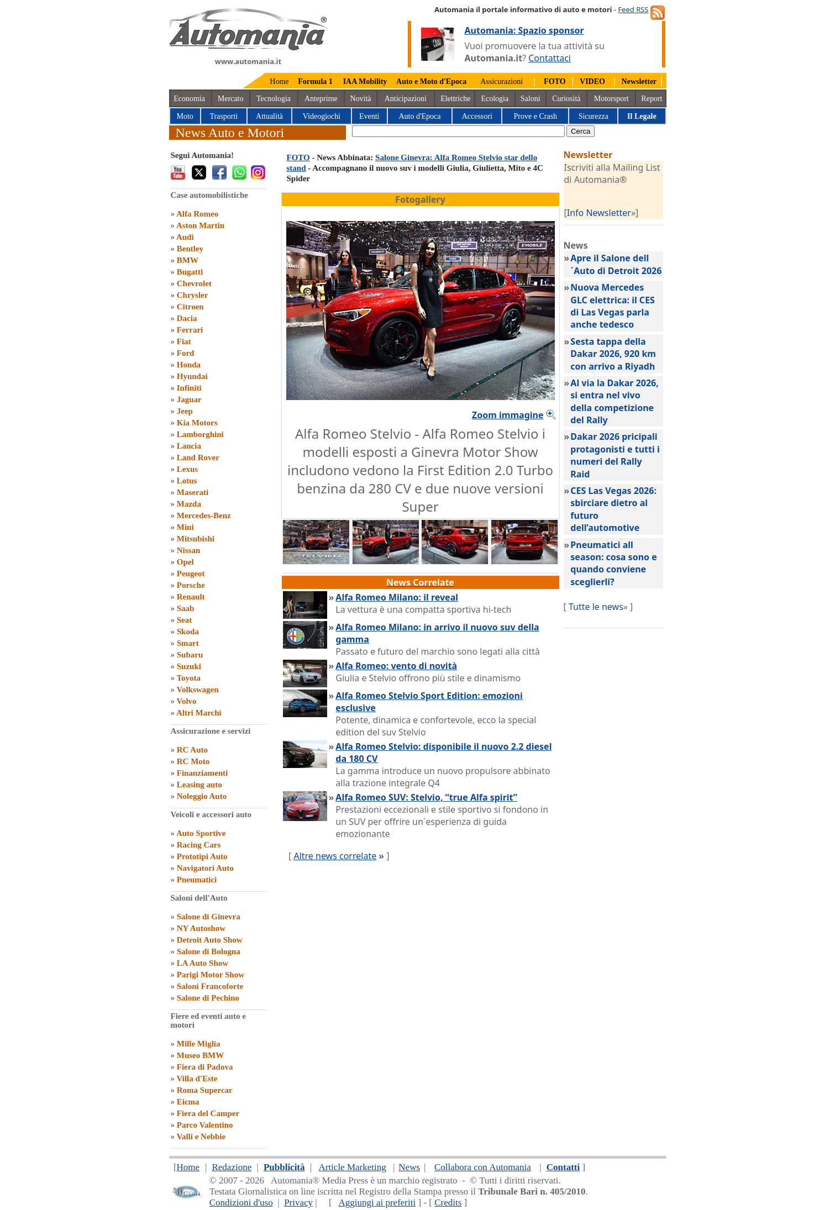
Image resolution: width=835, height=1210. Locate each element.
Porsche (191, 585)
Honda (189, 364)
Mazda (189, 503)
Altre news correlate (334, 856)
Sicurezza (593, 116)
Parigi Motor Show (210, 974)
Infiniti (189, 387)
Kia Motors (197, 422)
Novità (360, 98)
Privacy (298, 1202)
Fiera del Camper (208, 1113)
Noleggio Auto (202, 796)
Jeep (185, 411)
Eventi (369, 116)
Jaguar (189, 399)
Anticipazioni (406, 98)
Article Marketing (352, 1167)
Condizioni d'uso (241, 1202)
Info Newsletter (599, 213)
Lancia (189, 445)
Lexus (187, 469)
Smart (188, 643)
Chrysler (192, 295)
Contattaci (549, 58)
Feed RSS (633, 9)
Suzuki (189, 666)
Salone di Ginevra (208, 916)
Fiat (184, 341)
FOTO (298, 157)
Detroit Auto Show (210, 939)
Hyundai (192, 376)
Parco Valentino (205, 1124)
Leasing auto (199, 784)
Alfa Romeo (197, 213)
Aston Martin (200, 225)
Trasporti (223, 116)
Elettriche (455, 98)
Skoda (188, 631)
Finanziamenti (202, 773)
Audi (185, 237)
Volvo (186, 701)
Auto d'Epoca (419, 116)
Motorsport (611, 98)
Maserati (192, 492)
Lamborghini (200, 434)
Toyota (188, 678)
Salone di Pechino (208, 997)
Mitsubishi (195, 538)
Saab (186, 608)
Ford (186, 353)
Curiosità (566, 98)
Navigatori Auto (205, 868)
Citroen (190, 306)
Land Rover (198, 457)
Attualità (269, 116)
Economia (189, 98)
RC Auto (192, 749)
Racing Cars (199, 844)
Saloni (530, 98)
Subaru (190, 654)
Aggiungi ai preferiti (377, 1202)
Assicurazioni (501, 81)
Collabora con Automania (482, 1167)
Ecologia (494, 98)
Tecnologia (273, 98)
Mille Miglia (198, 1043)
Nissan (189, 550)
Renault (191, 596)
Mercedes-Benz (204, 515)
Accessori (477, 116)
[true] (458, 131)
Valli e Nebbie (200, 1136)
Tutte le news (596, 607)
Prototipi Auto (202, 856)
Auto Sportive (201, 833)
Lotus (187, 480)
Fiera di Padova (205, 1066)
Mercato (231, 98)
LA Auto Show (202, 963)
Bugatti (190, 271)
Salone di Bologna (208, 951)
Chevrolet (194, 283)
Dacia (187, 318)
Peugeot (191, 573)
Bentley (190, 248)
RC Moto (193, 761)
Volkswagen (197, 689)
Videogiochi (321, 116)
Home (279, 81)
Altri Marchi (199, 712)
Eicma (188, 1101)
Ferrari (190, 329)
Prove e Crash (536, 116)
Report (651, 98)
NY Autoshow (201, 928)
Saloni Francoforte (210, 986)
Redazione (231, 1167)
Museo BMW (200, 1055)
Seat (184, 619)
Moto (185, 116)
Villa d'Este (196, 1078)
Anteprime (321, 98)
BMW (187, 260)
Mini (185, 527)
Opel (185, 561)
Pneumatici (197, 879)
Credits (447, 1202)
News (409, 1167)
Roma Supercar (205, 1090)
